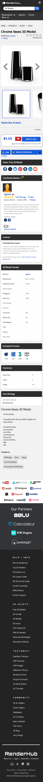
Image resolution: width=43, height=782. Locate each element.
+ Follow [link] (32, 200)
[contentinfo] (10, 8)
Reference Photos (20, 670)
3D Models (8, 457)
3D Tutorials (18, 688)
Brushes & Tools (19, 675)
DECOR (22, 26)
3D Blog (16, 731)
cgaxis (13, 36)
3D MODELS (12, 26)
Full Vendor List (19, 572)
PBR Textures (18, 661)
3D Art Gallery (19, 703)
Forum (31, 15)
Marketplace (8, 15)
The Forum (17, 726)
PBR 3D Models (19, 633)
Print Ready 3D (19, 628)
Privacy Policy (22, 770)
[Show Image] (16, 104)
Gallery (22, 15)
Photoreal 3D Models (21, 637)
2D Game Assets (19, 684)
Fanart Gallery (19, 708)
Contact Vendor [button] (10, 229)
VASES (30, 26)
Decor (17, 457)
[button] (40, 2)
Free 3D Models (19, 610)
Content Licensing (20, 586)
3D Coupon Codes (20, 577)
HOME (3, 26)
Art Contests (18, 717)
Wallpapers (17, 712)
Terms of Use (11, 770)
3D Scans (16, 623)
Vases (24, 457)
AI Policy (32, 770)
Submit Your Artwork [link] (11, 122)
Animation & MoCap (21, 642)
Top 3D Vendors (19, 568)
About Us (7, 759)
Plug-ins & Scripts (20, 679)
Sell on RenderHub (20, 563)
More (5, 17)
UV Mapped (7, 322)
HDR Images (18, 665)
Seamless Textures (20, 656)
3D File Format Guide (21, 581)
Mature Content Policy (21, 773)
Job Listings (18, 735)
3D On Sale (17, 614)
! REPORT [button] (38, 130)
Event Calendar (19, 721)
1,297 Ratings (20, 197)
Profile (31, 197)
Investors (35, 759)
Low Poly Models (10, 462)
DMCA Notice (18, 590)
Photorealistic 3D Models (13, 467)
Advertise (25, 759)
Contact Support (19, 595)
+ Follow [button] (4, 38)
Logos (16, 759)
